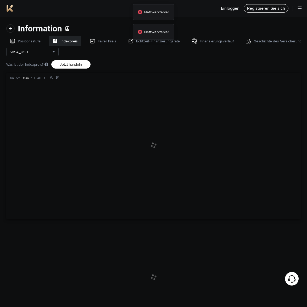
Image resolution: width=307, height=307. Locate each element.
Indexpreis (17, 42)
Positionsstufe (20, 25)
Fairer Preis (18, 59)
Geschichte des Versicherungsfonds (25, 112)
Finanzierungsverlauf (26, 92)
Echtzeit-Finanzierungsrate (31, 75)
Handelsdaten (20, 131)
